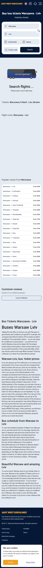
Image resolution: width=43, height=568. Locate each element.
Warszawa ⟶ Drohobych (11, 191)
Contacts (5, 540)
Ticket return (6, 529)
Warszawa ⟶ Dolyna (10, 270)
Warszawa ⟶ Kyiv (9, 233)
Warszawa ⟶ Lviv (9, 186)
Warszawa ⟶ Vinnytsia (11, 210)
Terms (25, 532)
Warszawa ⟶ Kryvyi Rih (11, 228)
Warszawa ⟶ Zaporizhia (11, 252)
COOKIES (26, 529)
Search (30, 50)
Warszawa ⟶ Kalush (10, 224)
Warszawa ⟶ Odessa (10, 196)
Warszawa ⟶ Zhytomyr (11, 219)
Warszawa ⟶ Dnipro (10, 247)
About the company (8, 536)
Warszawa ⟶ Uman (10, 275)
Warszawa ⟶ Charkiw (10, 266)
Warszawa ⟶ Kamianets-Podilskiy (14, 261)
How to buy (5, 532)
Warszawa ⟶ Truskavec (11, 238)
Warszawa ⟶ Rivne (9, 256)
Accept (10, 562)
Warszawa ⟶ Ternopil (10, 200)
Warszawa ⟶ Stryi (9, 242)
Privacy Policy (30, 562)
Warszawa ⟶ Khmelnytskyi (12, 214)
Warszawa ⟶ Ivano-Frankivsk (13, 205)
